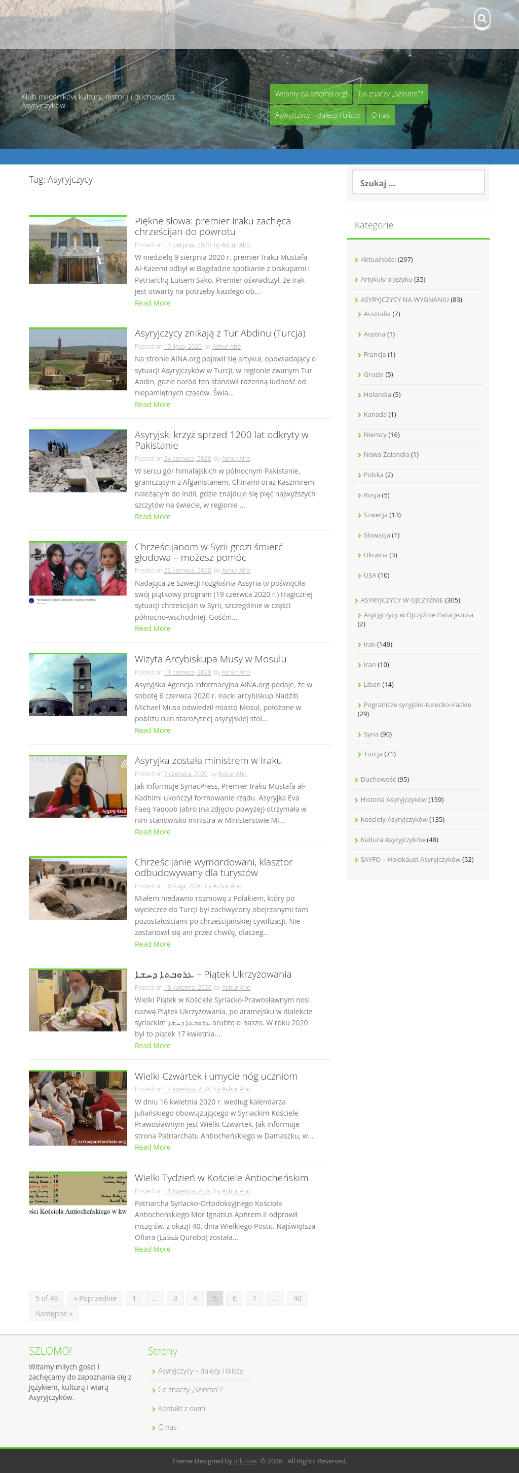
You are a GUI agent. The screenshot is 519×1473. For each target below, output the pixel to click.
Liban (372, 684)
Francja (375, 354)
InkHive (245, 1460)
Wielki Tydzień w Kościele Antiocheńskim (222, 1178)
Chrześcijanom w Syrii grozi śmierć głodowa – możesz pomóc (209, 553)
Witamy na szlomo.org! (311, 93)
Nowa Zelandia (387, 454)
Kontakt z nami (45, 24)
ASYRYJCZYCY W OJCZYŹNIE (402, 600)
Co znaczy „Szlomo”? (390, 93)
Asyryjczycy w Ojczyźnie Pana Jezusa (419, 614)
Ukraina (376, 554)
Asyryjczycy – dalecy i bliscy (317, 115)
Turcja (373, 753)
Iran (370, 664)
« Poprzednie (95, 1298)
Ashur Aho (235, 245)
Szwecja (376, 514)
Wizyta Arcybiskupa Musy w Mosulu (211, 659)
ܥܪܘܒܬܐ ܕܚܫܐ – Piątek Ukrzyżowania (213, 975)
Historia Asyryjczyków (394, 799)
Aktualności (378, 259)
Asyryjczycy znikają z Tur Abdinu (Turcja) (220, 334)
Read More (153, 303)
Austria (375, 334)
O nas (381, 115)
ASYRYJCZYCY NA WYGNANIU (405, 299)
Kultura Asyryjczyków (393, 839)
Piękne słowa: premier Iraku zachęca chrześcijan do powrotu (213, 227)
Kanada (375, 414)
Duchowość (378, 779)
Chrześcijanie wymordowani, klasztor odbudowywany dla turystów (214, 868)
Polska (374, 474)
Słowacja (377, 535)
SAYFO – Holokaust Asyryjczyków (411, 859)
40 (297, 1298)
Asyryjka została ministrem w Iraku (208, 761)
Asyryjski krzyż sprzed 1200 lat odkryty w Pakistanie (222, 440)
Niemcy (375, 434)
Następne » (53, 1313)
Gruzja (374, 374)
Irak (370, 644)
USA (370, 575)
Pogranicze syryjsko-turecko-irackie (417, 704)
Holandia (377, 394)
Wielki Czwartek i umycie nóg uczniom (216, 1077)
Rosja (372, 494)
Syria (371, 734)
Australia (377, 313)
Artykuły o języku (387, 279)
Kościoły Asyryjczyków (394, 819)
